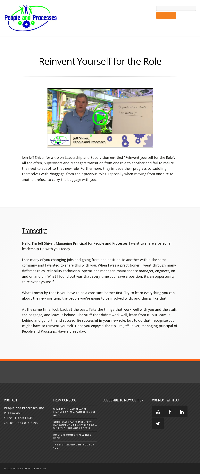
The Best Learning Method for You (73, 446)
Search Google (166, 15)
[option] (100, 118)
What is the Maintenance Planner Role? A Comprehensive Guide (74, 412)
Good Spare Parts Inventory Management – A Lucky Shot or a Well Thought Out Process (75, 425)
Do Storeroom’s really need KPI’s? (72, 436)
